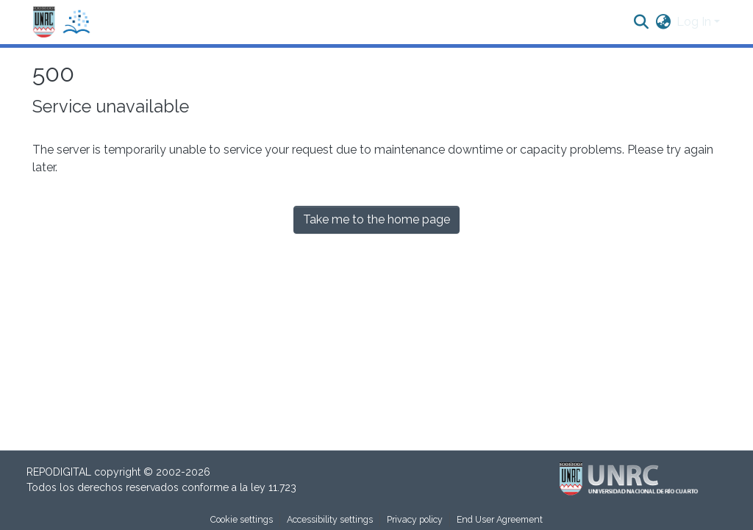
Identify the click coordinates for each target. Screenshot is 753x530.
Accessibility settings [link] (330, 519)
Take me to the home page (376, 219)
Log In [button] (695, 22)
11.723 (282, 487)
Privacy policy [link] (415, 519)
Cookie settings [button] (241, 519)
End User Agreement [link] (500, 519)
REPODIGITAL (60, 472)
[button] (61, 22)
